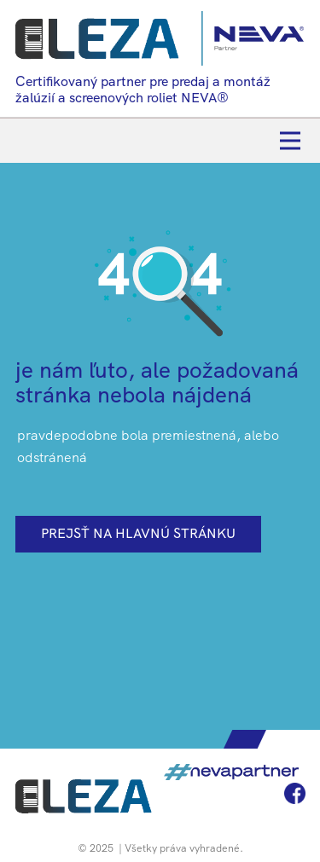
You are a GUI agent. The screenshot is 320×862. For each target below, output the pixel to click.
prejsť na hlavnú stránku (138, 533)
